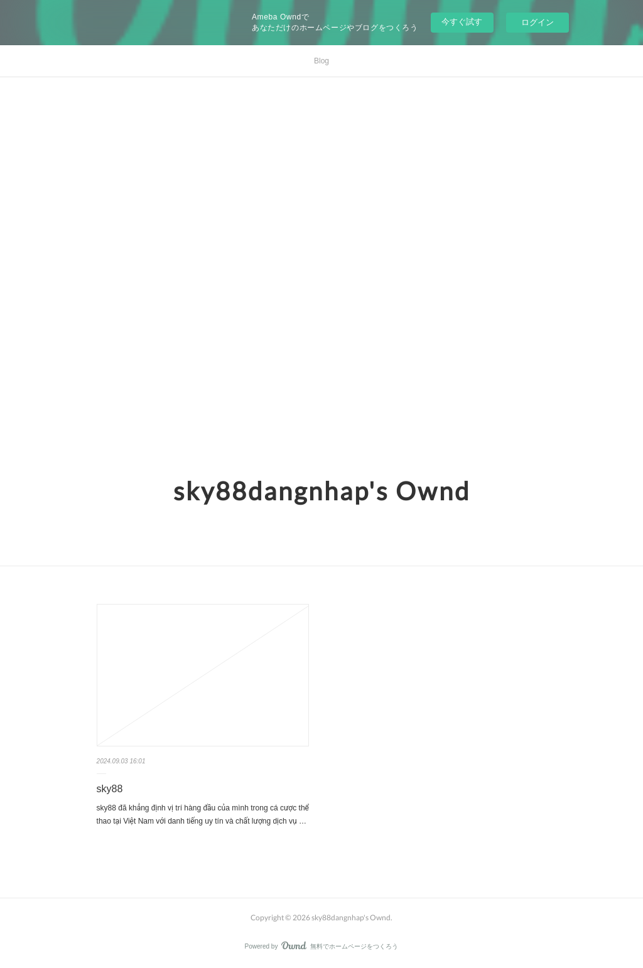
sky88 (110, 788)
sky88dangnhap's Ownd (321, 491)
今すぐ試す (461, 21)
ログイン (537, 22)
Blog (321, 60)
